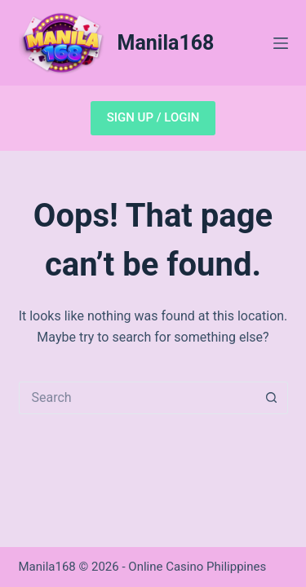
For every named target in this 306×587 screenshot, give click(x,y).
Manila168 (166, 43)
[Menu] (280, 43)
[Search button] (271, 398)
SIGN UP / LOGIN (153, 117)
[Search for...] (137, 398)
